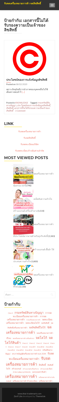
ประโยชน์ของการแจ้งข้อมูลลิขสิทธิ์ (26, 79)
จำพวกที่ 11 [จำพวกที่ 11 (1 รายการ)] (49, 347)
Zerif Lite (18, 396)
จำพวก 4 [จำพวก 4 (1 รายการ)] (46, 343)
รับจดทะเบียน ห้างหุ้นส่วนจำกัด (29, 150)
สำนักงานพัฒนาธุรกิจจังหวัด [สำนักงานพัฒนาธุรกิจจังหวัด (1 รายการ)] (22, 372)
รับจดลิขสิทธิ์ (30, 137)
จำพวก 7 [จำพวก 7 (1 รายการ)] (17, 347)
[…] (23, 92)
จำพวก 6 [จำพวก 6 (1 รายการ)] (10, 347)
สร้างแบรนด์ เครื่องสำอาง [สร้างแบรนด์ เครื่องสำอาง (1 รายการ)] (31, 369)
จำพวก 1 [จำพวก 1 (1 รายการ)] (25, 343)
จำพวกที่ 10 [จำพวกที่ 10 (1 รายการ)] (40, 347)
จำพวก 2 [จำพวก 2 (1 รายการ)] (32, 343)
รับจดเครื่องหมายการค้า (29, 131)
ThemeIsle (40, 396)
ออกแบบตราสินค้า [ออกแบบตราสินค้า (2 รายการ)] (39, 372)
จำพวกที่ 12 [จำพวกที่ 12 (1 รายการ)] (11, 350)
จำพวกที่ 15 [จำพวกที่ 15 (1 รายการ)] (37, 350)
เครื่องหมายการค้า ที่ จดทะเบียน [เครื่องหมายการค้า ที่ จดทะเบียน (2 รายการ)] (25, 381)
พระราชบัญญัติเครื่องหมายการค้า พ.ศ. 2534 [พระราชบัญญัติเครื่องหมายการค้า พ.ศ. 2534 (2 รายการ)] (29, 354)
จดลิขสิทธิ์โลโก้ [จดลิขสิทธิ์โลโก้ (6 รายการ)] (37, 327)
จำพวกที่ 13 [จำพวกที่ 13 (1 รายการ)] (19, 350)
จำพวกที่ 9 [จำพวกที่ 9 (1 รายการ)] (32, 347)
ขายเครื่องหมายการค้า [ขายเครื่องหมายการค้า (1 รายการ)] (33, 320)
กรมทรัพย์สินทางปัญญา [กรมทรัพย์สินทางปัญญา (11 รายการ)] (29, 312)
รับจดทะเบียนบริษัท (30, 144)
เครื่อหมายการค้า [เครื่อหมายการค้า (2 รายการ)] (45, 381)
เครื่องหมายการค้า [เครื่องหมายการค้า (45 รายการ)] (21, 376)
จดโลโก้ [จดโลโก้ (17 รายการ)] (41, 338)
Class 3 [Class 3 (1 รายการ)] (10, 313)
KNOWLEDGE (21, 102)
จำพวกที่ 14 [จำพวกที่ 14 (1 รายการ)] (28, 350)
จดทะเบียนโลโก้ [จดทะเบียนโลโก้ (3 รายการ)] (33, 323)
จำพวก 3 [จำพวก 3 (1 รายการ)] (39, 343)
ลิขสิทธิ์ (9, 108)
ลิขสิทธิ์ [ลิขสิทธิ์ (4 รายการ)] (42, 364)
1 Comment (20, 110)
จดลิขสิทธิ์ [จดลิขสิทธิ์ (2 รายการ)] (45, 323)
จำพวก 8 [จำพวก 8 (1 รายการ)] (24, 347)
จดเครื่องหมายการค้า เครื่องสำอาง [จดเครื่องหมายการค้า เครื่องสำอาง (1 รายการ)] (23, 338)
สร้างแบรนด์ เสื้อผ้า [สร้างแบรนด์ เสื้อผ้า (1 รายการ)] (46, 369)
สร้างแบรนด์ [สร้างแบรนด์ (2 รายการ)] (16, 369)
